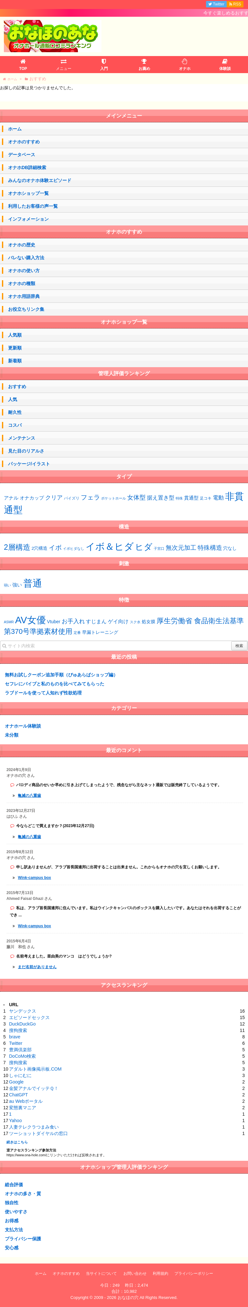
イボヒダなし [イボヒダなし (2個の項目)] (73, 548)
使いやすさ (16, 1211)
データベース (21, 154)
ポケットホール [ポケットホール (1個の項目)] (113, 498)
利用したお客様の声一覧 (33, 206)
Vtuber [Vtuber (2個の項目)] (53, 621)
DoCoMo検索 (22, 1056)
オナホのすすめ (24, 141)
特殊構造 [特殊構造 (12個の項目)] (210, 547)
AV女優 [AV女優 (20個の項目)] (30, 620)
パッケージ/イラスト (29, 464)
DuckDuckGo (22, 1023)
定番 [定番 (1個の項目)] (77, 632)
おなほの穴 (128, 1297)
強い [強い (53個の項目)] (17, 584)
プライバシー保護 (23, 1238)
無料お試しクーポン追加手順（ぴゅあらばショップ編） (61, 674)
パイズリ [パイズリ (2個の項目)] (71, 498)
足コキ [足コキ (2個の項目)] (206, 498)
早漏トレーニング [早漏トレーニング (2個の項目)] (100, 632)
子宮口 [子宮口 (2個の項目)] (159, 548)
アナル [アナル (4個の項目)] (11, 498)
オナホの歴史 (21, 245)
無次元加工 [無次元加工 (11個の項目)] (181, 547)
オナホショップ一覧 (28, 193)
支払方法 (14, 1229)
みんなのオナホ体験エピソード (39, 180)
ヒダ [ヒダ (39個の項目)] (143, 546)
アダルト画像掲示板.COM (35, 1069)
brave (14, 1036)
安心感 (11, 1247)
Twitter (15, 1043)
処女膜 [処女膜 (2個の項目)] (148, 621)
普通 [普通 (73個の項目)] (32, 583)
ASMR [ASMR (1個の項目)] (9, 622)
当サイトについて (101, 1273)
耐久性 (15, 412)
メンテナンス (21, 438)
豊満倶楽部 (20, 1049)
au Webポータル (26, 1101)
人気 (12, 399)
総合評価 (14, 1184)
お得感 (11, 1220)
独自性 (11, 1202)
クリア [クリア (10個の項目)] (54, 497)
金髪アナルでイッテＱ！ (33, 1088)
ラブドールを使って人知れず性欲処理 (43, 692)
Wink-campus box (34, 877)
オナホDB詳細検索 (27, 167)
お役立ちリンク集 (26, 309)
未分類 (11, 735)
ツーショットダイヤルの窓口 (38, 1133)
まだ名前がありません (37, 967)
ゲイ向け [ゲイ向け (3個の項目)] (118, 621)
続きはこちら (17, 1142)
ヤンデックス (22, 1011)
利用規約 (160, 1273)
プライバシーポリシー (193, 1273)
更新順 (15, 348)
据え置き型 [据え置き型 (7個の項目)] (160, 498)
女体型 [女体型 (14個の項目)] (136, 497)
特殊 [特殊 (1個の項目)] (179, 498)
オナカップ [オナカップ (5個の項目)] (32, 498)
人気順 (15, 335)
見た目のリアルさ (26, 451)
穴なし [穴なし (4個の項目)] (230, 548)
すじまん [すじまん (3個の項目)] (96, 621)
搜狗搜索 (18, 1030)
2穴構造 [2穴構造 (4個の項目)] (40, 548)
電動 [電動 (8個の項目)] (218, 498)
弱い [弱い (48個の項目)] (7, 585)
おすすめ (17, 386)
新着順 (15, 360)
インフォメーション (28, 219)
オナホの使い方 (24, 270)
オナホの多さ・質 (23, 1193)
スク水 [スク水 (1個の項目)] (135, 622)
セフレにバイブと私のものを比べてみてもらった (54, 683)
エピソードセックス (29, 1017)
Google (16, 1081)
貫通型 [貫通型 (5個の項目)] (191, 498)
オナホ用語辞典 (24, 296)
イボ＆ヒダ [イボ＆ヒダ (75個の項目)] (110, 546)
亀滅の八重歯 (29, 795)
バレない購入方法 (26, 257)
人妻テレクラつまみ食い (34, 1127)
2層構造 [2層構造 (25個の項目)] (17, 547)
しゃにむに (20, 1075)
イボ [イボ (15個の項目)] (55, 547)
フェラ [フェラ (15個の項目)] (90, 497)
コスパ (15, 425)
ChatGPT (18, 1094)
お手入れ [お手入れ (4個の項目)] (73, 621)
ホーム (15, 129)
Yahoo (15, 1120)
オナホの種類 (21, 283)
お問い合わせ (135, 1273)
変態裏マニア (22, 1107)
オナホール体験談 (23, 726)
